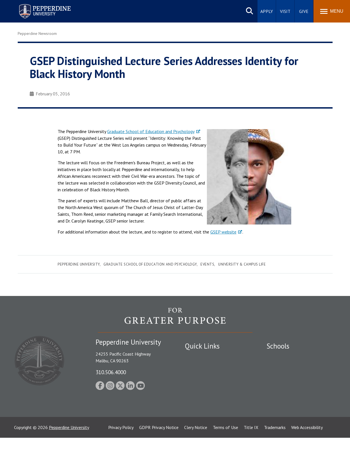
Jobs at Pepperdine (202, 386)
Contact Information (204, 396)
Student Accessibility (204, 366)
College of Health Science (291, 411)
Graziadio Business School (291, 376)
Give (303, 11)
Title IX (251, 447)
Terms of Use (225, 447)
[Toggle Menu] (331, 11)
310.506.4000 (111, 372)
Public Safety (197, 357)
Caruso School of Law (287, 366)
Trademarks (275, 447)
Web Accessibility (307, 447)
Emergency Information (207, 376)
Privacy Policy (121, 447)
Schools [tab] (278, 346)
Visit (285, 11)
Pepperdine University (79, 264)
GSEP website (223, 232)
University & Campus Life (242, 264)
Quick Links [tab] (202, 346)
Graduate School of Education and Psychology (151, 131)
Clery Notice (195, 447)
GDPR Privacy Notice (159, 447)
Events (207, 264)
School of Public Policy (288, 402)
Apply (266, 11)
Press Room (196, 415)
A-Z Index (194, 405)
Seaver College (281, 357)
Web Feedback (198, 425)
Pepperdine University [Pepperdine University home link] (38, 5)
